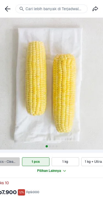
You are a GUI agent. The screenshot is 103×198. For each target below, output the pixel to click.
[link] (7, 9)
